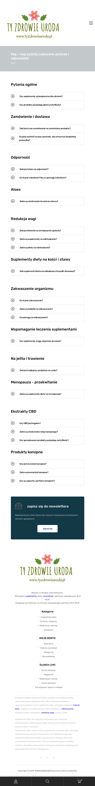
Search (47, 781)
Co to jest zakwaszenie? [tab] (27, 300)
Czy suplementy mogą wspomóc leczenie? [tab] (36, 341)
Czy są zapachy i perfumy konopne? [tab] (33, 481)
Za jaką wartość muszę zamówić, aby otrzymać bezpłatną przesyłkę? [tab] (43, 138)
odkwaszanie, (68, 709)
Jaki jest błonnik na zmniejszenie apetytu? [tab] (36, 231)
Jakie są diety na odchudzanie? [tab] (30, 248)
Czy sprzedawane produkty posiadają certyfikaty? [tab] (40, 440)
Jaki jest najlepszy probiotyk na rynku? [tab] (34, 370)
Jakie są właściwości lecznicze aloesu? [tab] (34, 201)
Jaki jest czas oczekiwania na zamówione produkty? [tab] (41, 128)
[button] (47, 528)
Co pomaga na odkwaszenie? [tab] (29, 317)
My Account (16, 781)
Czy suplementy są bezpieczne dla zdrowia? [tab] (37, 96)
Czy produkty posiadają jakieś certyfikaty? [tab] (36, 105)
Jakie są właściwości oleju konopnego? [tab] (34, 432)
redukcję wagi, (47, 712)
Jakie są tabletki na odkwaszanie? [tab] (32, 309)
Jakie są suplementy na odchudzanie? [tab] (34, 239)
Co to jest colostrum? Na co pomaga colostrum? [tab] (38, 178)
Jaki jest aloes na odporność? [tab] (29, 169)
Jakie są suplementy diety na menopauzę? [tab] (36, 394)
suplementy (31, 596)
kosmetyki (48, 596)
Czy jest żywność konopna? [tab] (28, 464)
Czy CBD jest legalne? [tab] (26, 423)
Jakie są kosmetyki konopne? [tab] (29, 472)
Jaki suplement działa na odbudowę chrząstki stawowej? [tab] (43, 271)
